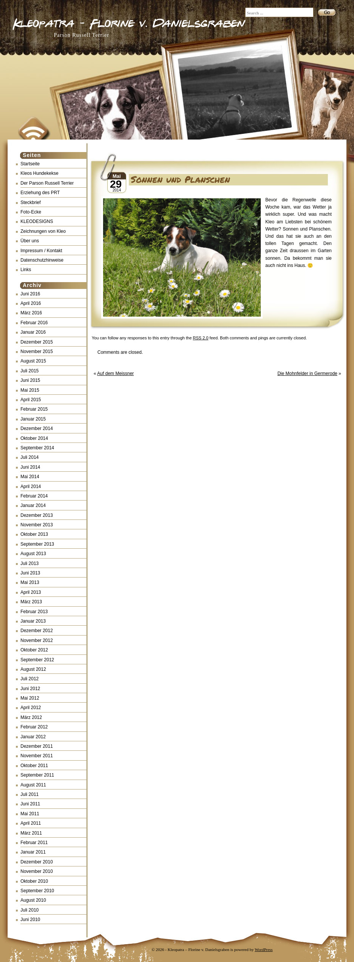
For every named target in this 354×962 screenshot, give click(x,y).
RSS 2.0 (200, 338)
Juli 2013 (29, 563)
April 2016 (30, 303)
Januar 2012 (33, 736)
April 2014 (30, 486)
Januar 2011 (33, 852)
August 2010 (33, 900)
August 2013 (33, 553)
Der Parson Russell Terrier (47, 183)
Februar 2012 (34, 727)
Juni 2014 (30, 467)
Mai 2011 (29, 813)
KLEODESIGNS (36, 221)
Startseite (30, 163)
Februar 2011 (34, 842)
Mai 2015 (29, 390)
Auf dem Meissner (115, 373)
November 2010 (36, 871)
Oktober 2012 (34, 650)
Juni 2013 (30, 573)
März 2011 (31, 833)
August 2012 (33, 669)
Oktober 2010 (34, 881)
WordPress (264, 949)
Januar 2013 (33, 621)
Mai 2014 (29, 476)
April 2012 (30, 707)
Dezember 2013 (36, 515)
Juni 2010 (30, 919)
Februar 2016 (34, 322)
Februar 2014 (34, 496)
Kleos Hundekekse (39, 173)
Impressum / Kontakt (41, 250)
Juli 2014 (29, 457)
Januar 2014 (33, 505)
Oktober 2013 (34, 534)
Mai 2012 (29, 698)
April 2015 (30, 399)
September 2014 (37, 447)
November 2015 (36, 351)
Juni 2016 (30, 294)
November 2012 (36, 640)
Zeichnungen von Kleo (43, 231)
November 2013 (36, 524)
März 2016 (31, 312)
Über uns (29, 240)
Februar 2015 (34, 409)
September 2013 (37, 544)
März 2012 (31, 717)
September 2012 (37, 659)
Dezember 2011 (36, 746)
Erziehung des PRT (40, 192)
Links (25, 269)
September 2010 (37, 890)
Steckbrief (30, 202)
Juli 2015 (29, 371)
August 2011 (33, 785)
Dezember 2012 (36, 630)
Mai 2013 (29, 582)
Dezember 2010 (36, 862)
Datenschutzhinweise (41, 260)
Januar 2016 (33, 332)
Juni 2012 (30, 688)
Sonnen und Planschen (180, 179)
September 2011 (37, 775)
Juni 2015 (30, 380)
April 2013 (30, 592)
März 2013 (31, 601)
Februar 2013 (34, 611)
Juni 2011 (30, 804)
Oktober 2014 (34, 438)
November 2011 (36, 755)
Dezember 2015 (36, 342)
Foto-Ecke (30, 212)
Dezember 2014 (36, 428)
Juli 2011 (29, 794)
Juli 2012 (29, 678)
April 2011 (30, 823)
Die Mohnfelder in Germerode (307, 373)
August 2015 (33, 361)
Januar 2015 (33, 419)
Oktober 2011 (34, 765)
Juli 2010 (29, 910)
